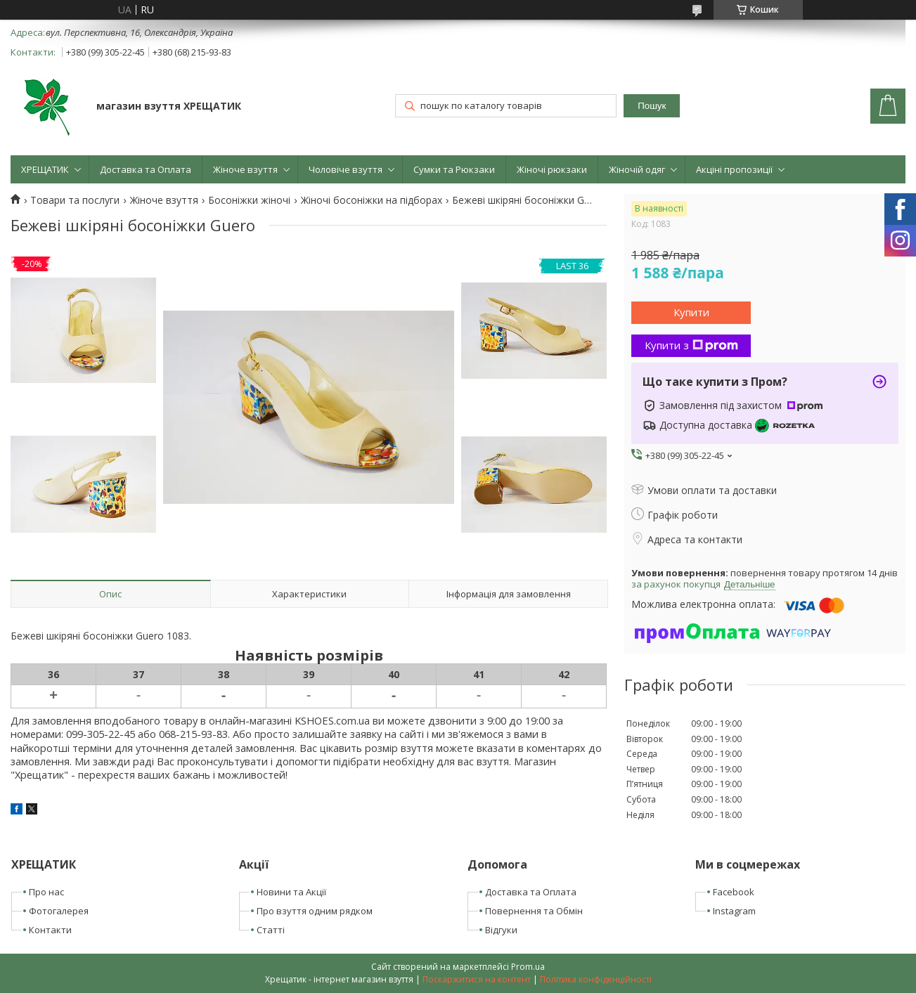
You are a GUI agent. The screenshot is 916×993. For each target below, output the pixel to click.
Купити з (691, 345)
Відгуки (501, 929)
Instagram (734, 910)
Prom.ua (528, 967)
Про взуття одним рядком (315, 910)
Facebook (733, 891)
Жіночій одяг (637, 169)
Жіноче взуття (245, 169)
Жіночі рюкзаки (552, 169)
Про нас (46, 891)
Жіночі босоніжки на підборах (371, 200)
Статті (271, 929)
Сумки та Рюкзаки (454, 169)
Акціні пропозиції (734, 169)
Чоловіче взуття (345, 169)
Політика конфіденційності (596, 979)
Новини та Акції (291, 891)
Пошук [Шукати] (652, 105)
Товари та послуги (75, 200)
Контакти (50, 929)
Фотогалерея (59, 910)
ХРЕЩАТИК (45, 169)
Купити (691, 312)
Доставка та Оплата (145, 169)
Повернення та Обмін (534, 910)
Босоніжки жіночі (249, 200)
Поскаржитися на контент (476, 979)
